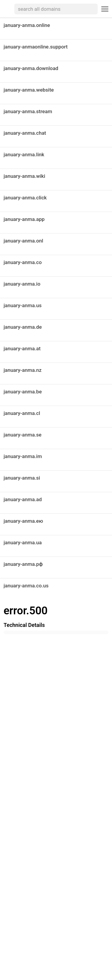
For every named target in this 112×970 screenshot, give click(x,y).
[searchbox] (56, 9)
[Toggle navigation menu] (104, 9)
